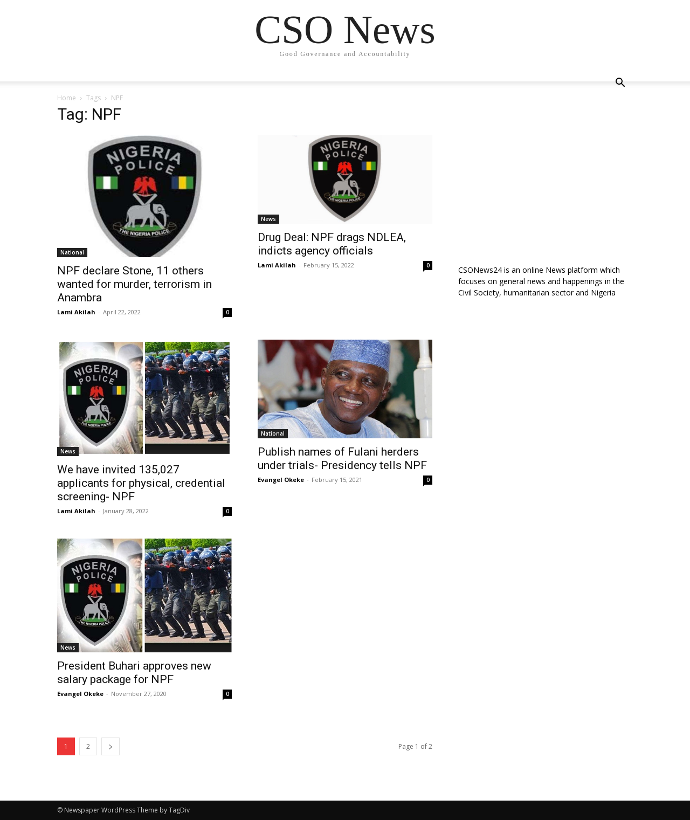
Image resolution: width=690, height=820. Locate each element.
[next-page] (110, 746)
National (72, 252)
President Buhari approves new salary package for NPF (134, 672)
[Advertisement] (545, 176)
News (268, 219)
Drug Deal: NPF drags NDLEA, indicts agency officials (332, 244)
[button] (620, 84)
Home (66, 97)
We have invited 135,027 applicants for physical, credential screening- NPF (141, 483)
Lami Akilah (76, 312)
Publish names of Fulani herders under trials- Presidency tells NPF (342, 458)
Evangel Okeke (281, 480)
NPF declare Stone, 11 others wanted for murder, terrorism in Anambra (134, 284)
